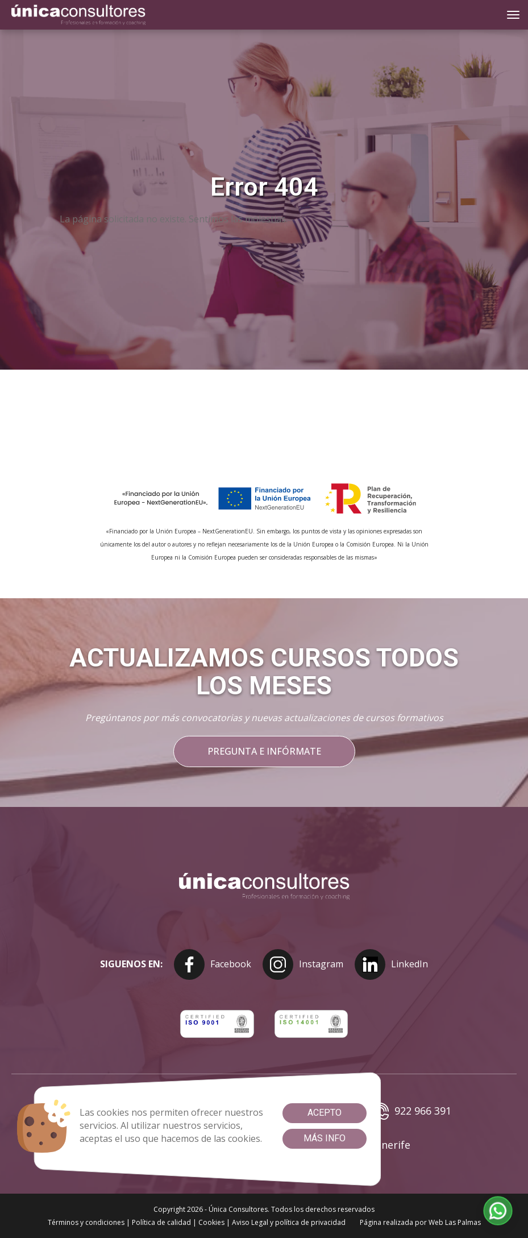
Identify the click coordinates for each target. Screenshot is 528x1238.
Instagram (303, 964)
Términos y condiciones (86, 1222)
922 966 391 (411, 1111)
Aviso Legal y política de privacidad (289, 1222)
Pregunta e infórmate (264, 751)
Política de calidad (161, 1222)
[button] (498, 1211)
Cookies (211, 1222)
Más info (325, 1138)
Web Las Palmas (455, 1222)
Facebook (212, 964)
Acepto (324, 1112)
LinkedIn (391, 964)
